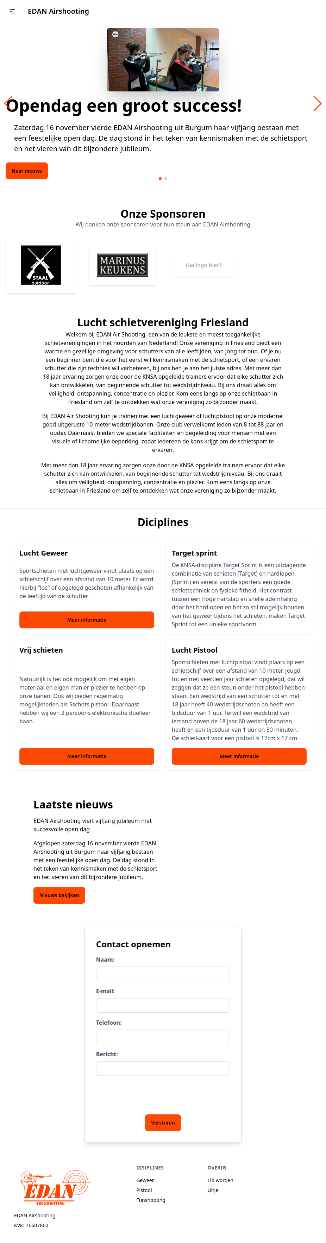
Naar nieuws (27, 170)
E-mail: (109, 994)
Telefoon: (112, 1023)
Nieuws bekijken (59, 889)
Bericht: (110, 1053)
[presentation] (150, 1091)
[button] (12, 11)
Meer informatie (81, 619)
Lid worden (220, 1180)
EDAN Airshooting (58, 11)
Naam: (108, 964)
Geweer (145, 1180)
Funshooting (150, 1200)
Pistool (144, 1190)
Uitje (213, 1190)
